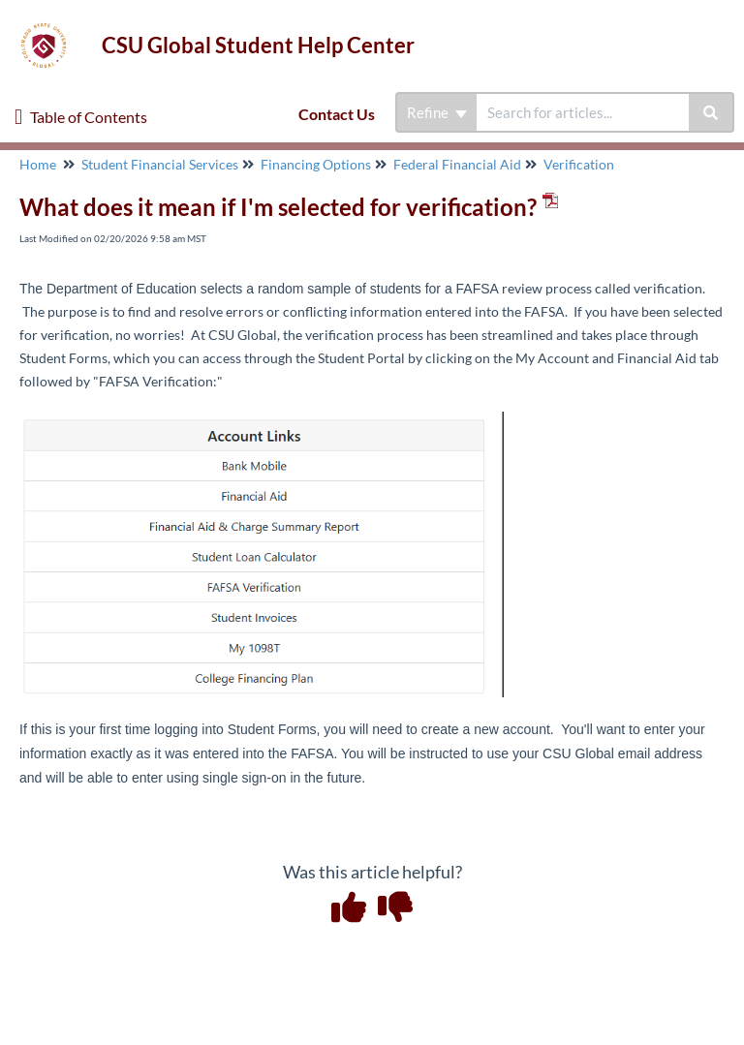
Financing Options (316, 164)
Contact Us (336, 114)
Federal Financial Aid (457, 164)
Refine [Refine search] (437, 112)
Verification (578, 164)
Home (37, 164)
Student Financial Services (159, 164)
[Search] (711, 112)
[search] (583, 112)
